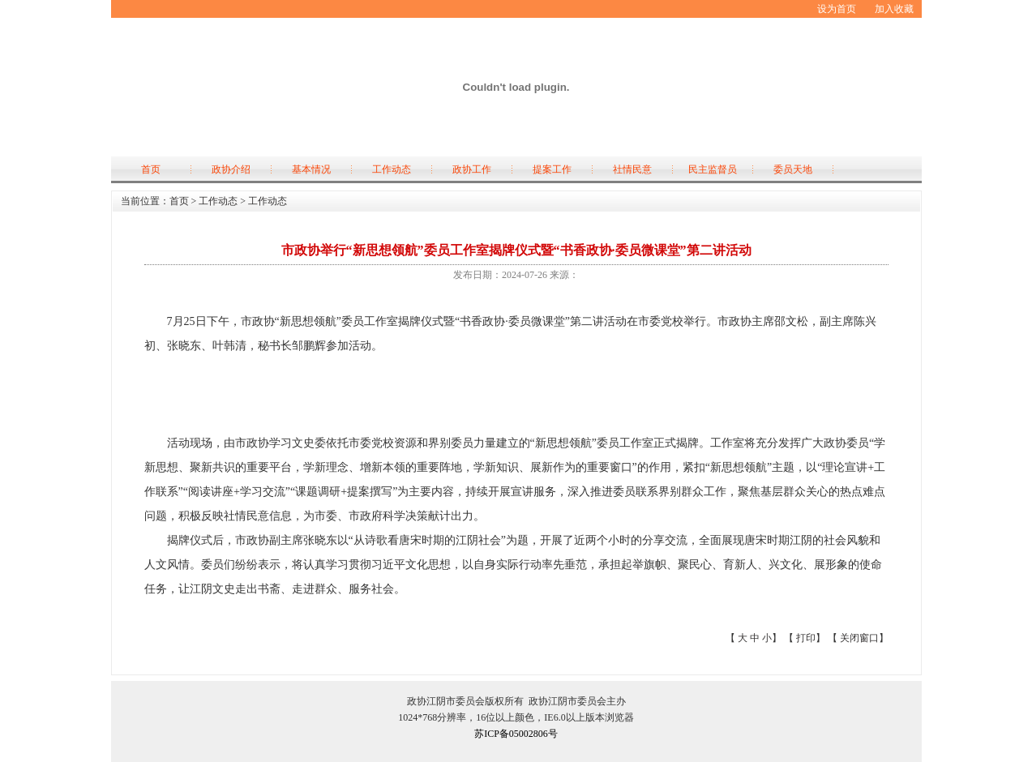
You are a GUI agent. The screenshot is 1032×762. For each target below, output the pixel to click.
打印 (806, 638)
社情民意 (632, 169)
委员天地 (792, 169)
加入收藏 (894, 9)
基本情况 (311, 169)
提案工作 (552, 169)
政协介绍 (231, 169)
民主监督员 (712, 169)
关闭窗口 (859, 638)
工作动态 (391, 169)
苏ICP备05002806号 (516, 733)
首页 (151, 169)
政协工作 (471, 169)
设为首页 (836, 9)
